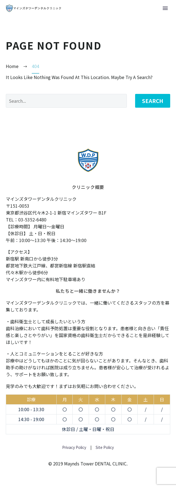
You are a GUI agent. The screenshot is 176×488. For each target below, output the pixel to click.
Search (152, 100)
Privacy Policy (74, 447)
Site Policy (104, 447)
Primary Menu (165, 8)
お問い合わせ (103, 386)
